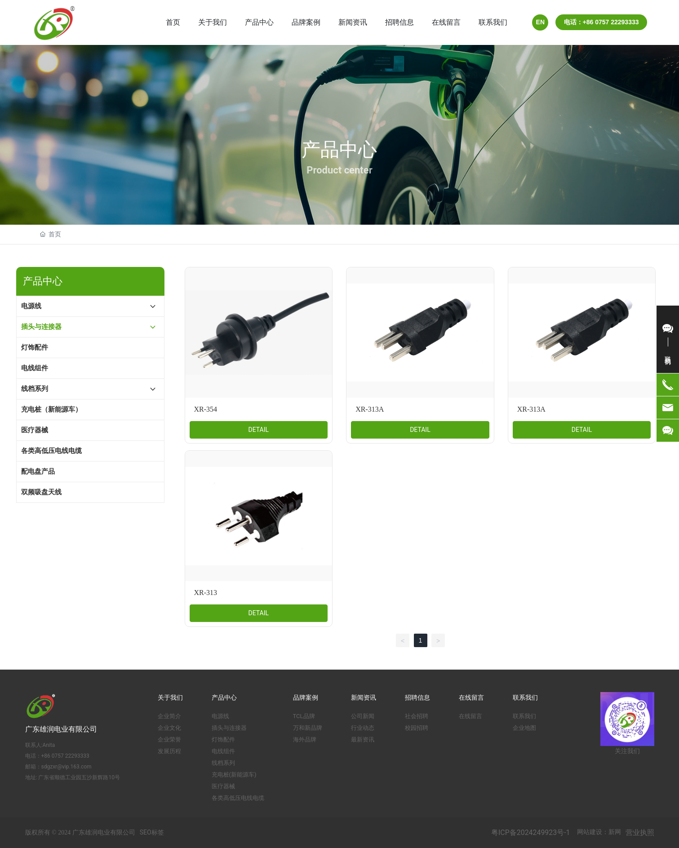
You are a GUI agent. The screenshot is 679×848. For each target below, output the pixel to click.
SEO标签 (152, 832)
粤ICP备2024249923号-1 (530, 832)
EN (540, 22)
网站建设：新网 (599, 832)
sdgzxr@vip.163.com (66, 767)
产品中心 (339, 149)
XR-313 (205, 592)
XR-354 (205, 409)
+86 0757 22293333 (65, 756)
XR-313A (369, 409)
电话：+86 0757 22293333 (601, 22)
